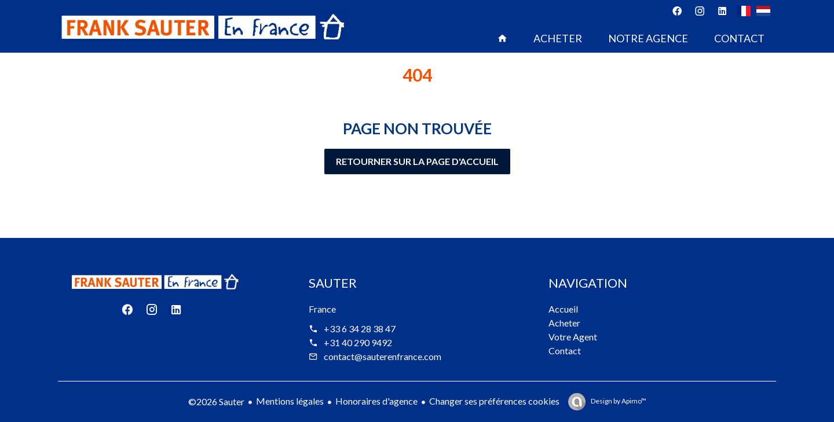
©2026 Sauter (216, 401)
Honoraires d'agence (376, 400)
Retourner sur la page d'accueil (417, 161)
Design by (618, 401)
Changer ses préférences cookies (494, 400)
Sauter (333, 283)
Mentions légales (290, 400)
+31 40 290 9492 (358, 342)
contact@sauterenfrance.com (382, 356)
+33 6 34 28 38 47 (360, 328)
